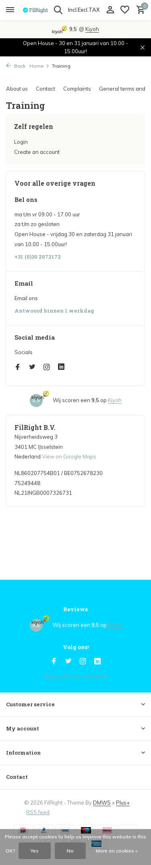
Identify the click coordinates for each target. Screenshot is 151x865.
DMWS (102, 802)
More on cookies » (117, 851)
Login (21, 142)
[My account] (110, 10)
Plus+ (123, 802)
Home (39, 66)
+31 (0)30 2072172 (37, 256)
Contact (45, 88)
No (70, 851)
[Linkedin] (61, 367)
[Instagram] (46, 367)
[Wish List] (124, 10)
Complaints (77, 88)
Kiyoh (92, 29)
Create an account (37, 152)
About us (17, 88)
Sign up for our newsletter (76, 676)
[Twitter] (32, 367)
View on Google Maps (69, 456)
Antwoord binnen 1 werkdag (54, 310)
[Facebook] (17, 367)
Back (15, 66)
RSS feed (38, 812)
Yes (35, 851)
